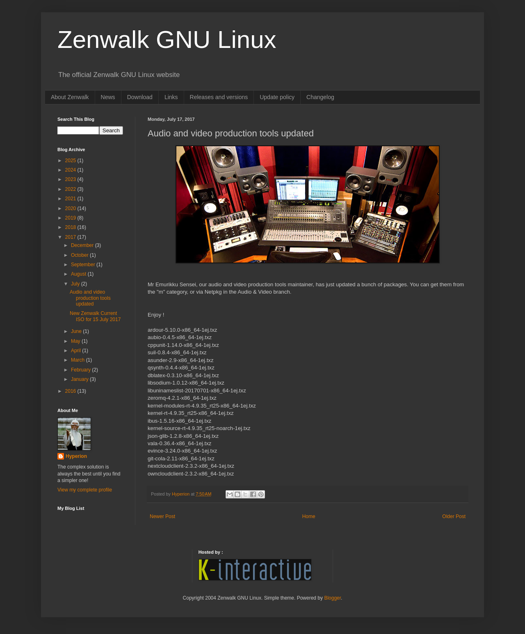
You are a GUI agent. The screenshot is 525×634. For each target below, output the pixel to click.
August (79, 274)
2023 (71, 179)
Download (140, 97)
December (83, 245)
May (76, 341)
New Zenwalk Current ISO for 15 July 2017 (95, 316)
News (108, 97)
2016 (71, 391)
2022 (71, 189)
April (76, 350)
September (83, 264)
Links (171, 97)
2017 (71, 237)
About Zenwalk (70, 97)
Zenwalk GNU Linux (166, 39)
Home (308, 516)
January (80, 379)
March (78, 360)
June (77, 331)
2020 (71, 208)
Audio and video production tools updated (90, 298)
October (80, 255)
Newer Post (162, 516)
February (81, 370)
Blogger (332, 598)
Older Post (454, 516)
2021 (71, 199)
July (76, 284)
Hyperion (76, 456)
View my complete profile (84, 490)
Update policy (277, 97)
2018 (71, 227)
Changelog (320, 97)
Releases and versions (219, 97)
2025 (71, 160)
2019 (71, 218)
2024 (71, 170)
